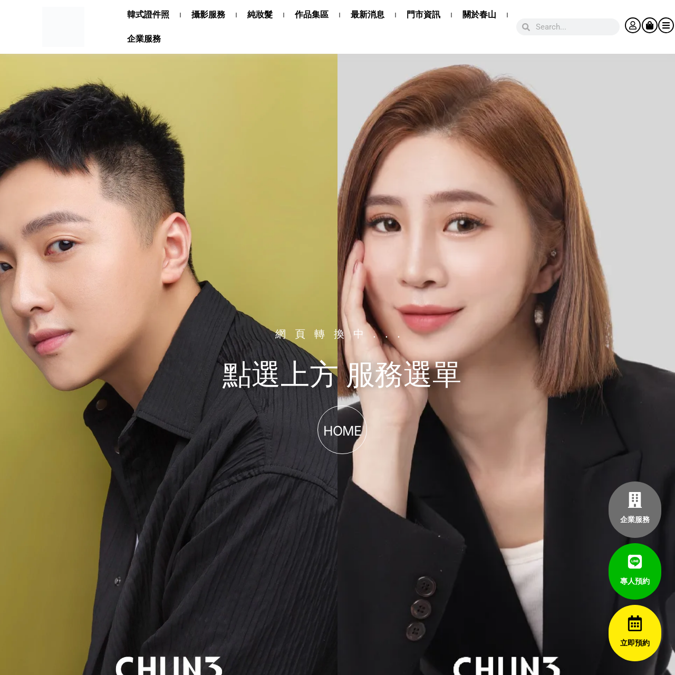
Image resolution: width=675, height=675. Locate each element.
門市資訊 (423, 14)
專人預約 (635, 581)
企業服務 (144, 39)
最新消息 (367, 14)
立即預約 (635, 643)
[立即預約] (635, 623)
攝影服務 (208, 14)
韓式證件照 (148, 14)
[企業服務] (635, 500)
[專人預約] (635, 562)
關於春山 (479, 14)
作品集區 (312, 14)
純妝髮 (260, 14)
